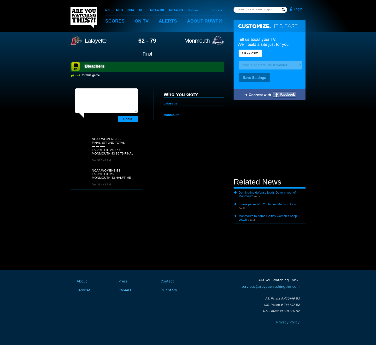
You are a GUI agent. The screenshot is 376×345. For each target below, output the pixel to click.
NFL (108, 10)
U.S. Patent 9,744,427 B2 (282, 304)
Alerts (168, 20)
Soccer (193, 10)
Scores (114, 20)
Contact (167, 281)
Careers (124, 290)
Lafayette (95, 41)
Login (298, 9)
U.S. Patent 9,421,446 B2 (282, 298)
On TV (142, 20)
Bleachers (94, 66)
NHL (142, 10)
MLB (119, 10)
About (205, 20)
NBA (131, 10)
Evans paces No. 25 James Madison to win (268, 204)
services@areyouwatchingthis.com (270, 286)
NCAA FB (176, 10)
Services (83, 290)
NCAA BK (157, 10)
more (215, 10)
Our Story (168, 290)
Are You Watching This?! (83, 17)
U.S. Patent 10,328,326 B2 (281, 311)
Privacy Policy (288, 322)
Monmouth (197, 41)
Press (122, 281)
